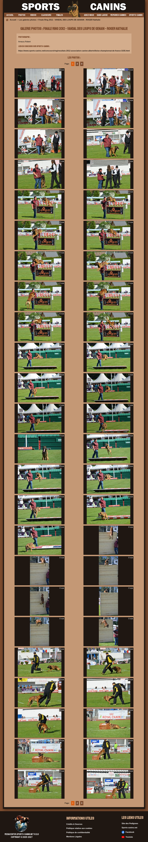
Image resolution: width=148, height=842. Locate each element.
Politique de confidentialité (78, 832)
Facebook (128, 832)
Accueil (13, 20)
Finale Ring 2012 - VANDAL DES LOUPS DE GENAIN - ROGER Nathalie (69, 20)
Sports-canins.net (129, 828)
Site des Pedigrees (130, 823)
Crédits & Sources (74, 824)
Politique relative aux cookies (79, 828)
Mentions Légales (74, 837)
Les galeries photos (27, 20)
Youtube (127, 837)
